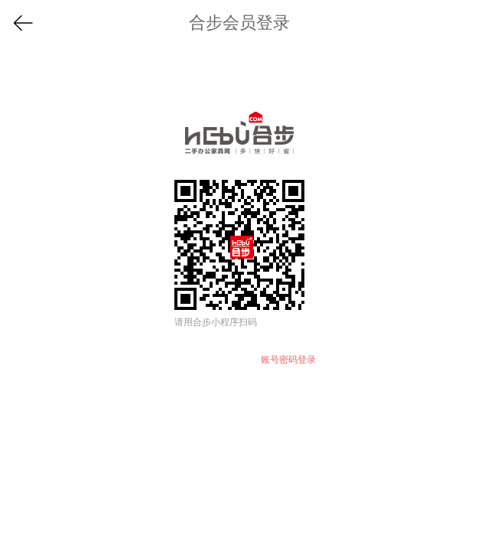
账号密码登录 (288, 359)
